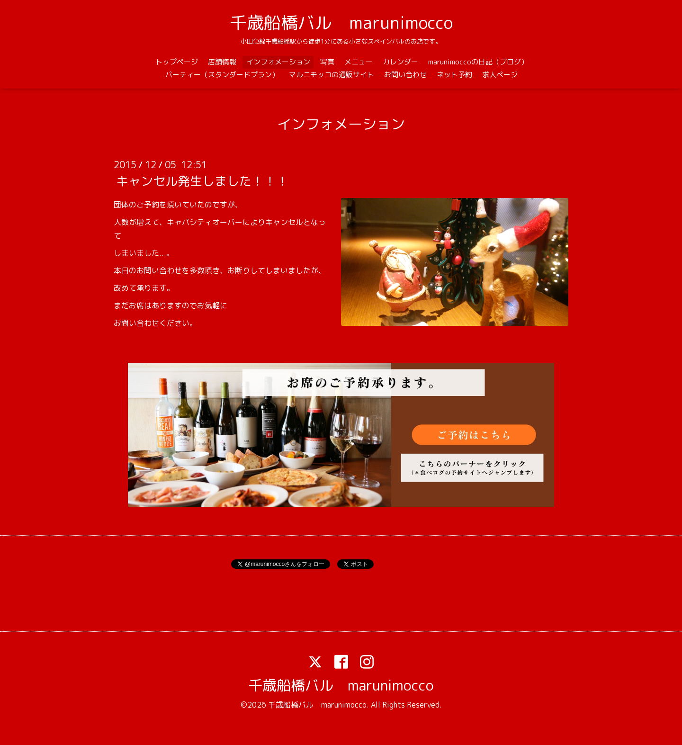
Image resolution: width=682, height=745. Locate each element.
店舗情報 (222, 62)
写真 (327, 62)
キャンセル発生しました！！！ (202, 180)
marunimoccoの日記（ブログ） (478, 62)
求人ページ (500, 75)
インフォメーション (278, 62)
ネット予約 (454, 75)
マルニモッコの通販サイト (331, 75)
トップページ (176, 62)
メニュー (358, 62)
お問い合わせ (405, 75)
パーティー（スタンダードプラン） (222, 75)
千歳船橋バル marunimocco (341, 22)
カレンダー (400, 62)
